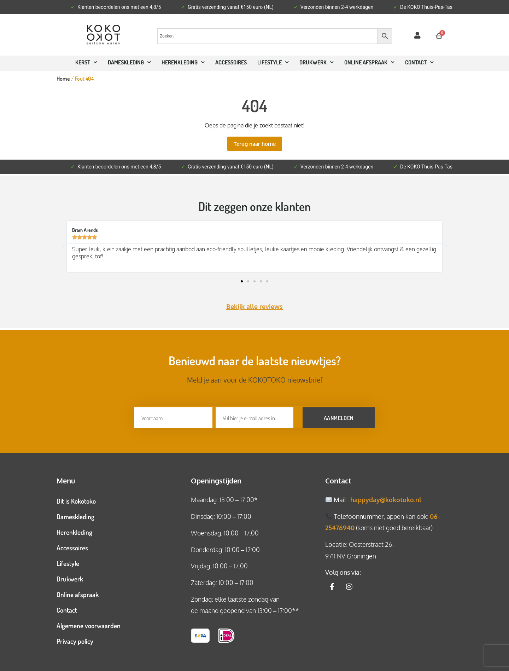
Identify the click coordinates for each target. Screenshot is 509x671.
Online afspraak (78, 593)
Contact (67, 608)
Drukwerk (316, 62)
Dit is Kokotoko (76, 499)
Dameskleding (129, 62)
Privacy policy (75, 640)
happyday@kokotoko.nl (385, 499)
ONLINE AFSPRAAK (369, 62)
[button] (63, 246)
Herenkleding (183, 62)
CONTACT (419, 62)
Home (63, 78)
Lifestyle (273, 62)
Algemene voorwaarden (89, 624)
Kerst (86, 62)
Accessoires (231, 62)
